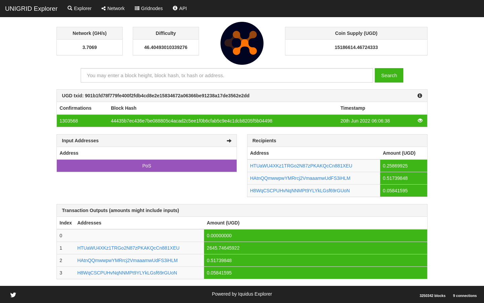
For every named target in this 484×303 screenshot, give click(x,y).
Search (389, 75)
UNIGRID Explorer (31, 8)
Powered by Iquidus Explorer (242, 294)
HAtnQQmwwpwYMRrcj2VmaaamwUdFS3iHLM (300, 178)
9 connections (465, 296)
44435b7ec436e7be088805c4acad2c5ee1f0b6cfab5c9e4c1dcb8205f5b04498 (191, 120)
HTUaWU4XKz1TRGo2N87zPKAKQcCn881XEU (301, 165)
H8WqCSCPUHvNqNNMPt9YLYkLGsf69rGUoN (300, 190)
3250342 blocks (432, 296)
